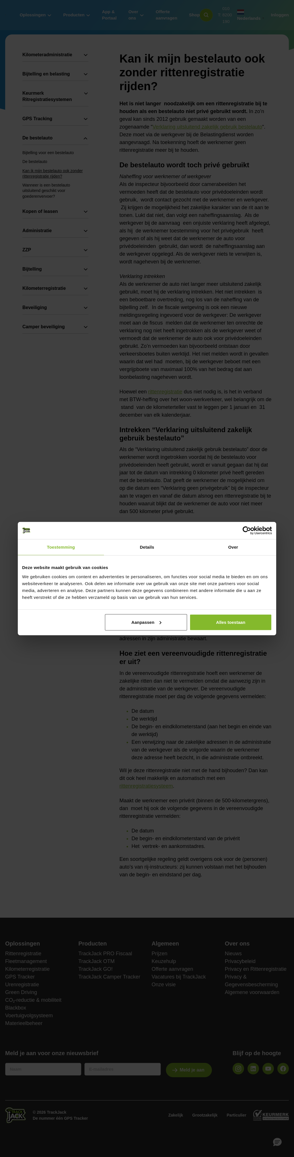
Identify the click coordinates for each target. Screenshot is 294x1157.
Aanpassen (146, 622)
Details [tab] (147, 547)
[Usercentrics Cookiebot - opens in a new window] (247, 530)
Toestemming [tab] (61, 547)
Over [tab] (233, 547)
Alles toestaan (230, 622)
